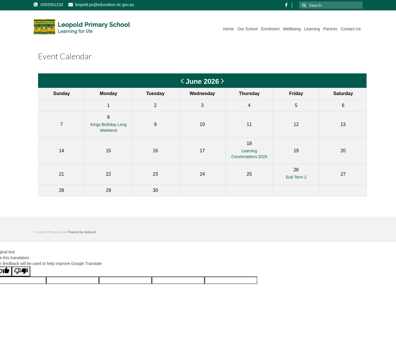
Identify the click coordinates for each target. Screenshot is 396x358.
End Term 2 (296, 177)
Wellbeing (292, 29)
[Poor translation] (21, 271)
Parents (330, 29)
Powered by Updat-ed (82, 232)
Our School (247, 29)
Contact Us (351, 29)
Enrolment (270, 29)
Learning (312, 29)
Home (228, 29)
